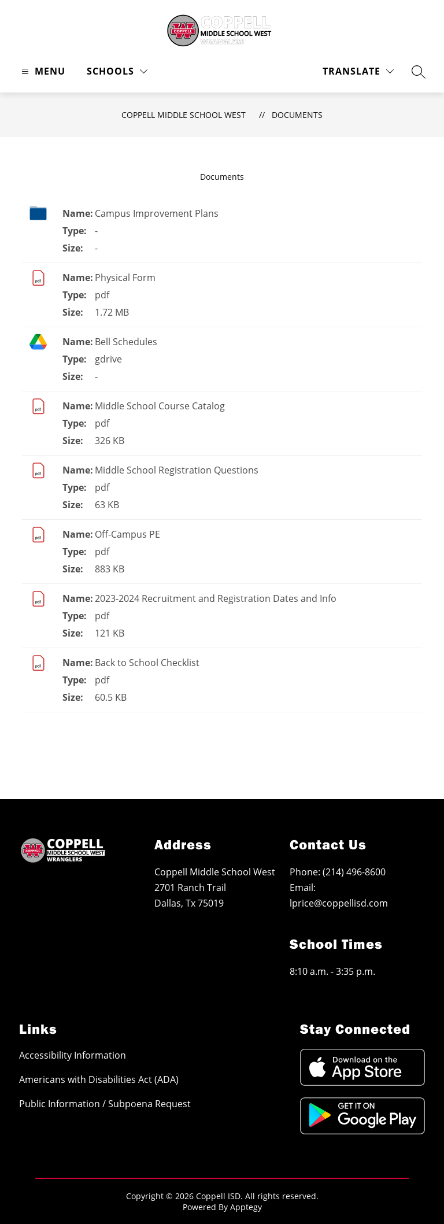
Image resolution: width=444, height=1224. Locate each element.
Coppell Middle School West (183, 114)
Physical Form (125, 277)
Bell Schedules (126, 341)
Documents (297, 114)
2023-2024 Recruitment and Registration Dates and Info (215, 598)
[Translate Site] (358, 71)
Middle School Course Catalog (160, 406)
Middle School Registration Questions (176, 470)
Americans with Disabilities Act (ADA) (99, 1079)
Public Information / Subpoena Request (105, 1103)
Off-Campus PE (127, 534)
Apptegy (246, 1206)
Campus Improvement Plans (157, 213)
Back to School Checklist (147, 662)
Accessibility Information (72, 1055)
